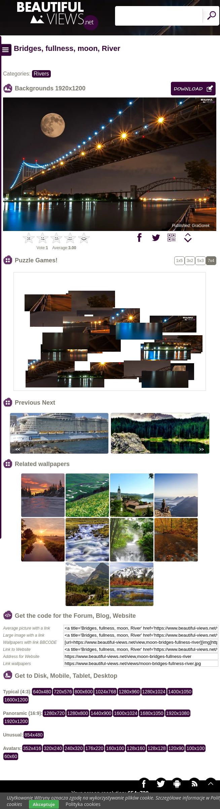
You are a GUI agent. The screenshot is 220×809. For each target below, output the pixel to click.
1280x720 (54, 713)
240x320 (74, 748)
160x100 (115, 748)
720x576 (63, 691)
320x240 (53, 748)
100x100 (195, 748)
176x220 (94, 748)
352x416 (32, 748)
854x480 (34, 735)
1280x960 (129, 691)
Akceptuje (44, 804)
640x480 (42, 691)
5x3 (200, 260)
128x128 (157, 748)
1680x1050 (151, 713)
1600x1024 (125, 713)
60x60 (10, 756)
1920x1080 (177, 713)
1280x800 (77, 713)
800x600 (84, 691)
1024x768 (105, 691)
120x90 (176, 748)
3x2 (190, 260)
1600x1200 (16, 699)
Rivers (41, 74)
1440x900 (101, 713)
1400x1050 (179, 691)
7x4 (211, 260)
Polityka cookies (83, 804)
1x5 (179, 260)
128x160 (136, 748)
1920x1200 (16, 721)
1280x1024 (154, 691)
